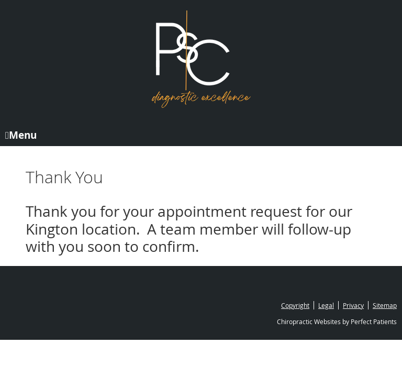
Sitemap (385, 305)
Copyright (295, 305)
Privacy (353, 305)
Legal (326, 305)
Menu (21, 134)
